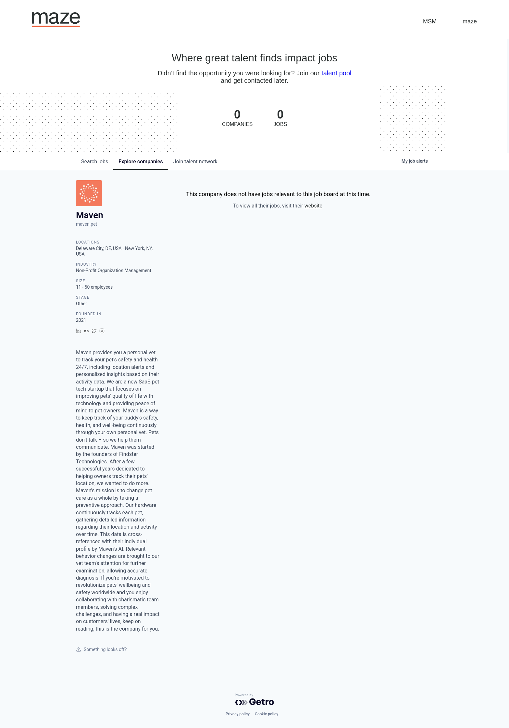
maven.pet (86, 224)
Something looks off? (101, 649)
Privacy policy (238, 714)
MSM (430, 21)
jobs (94, 161)
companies (140, 161)
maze (470, 21)
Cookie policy (266, 714)
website (313, 206)
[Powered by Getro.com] (254, 699)
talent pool (336, 73)
